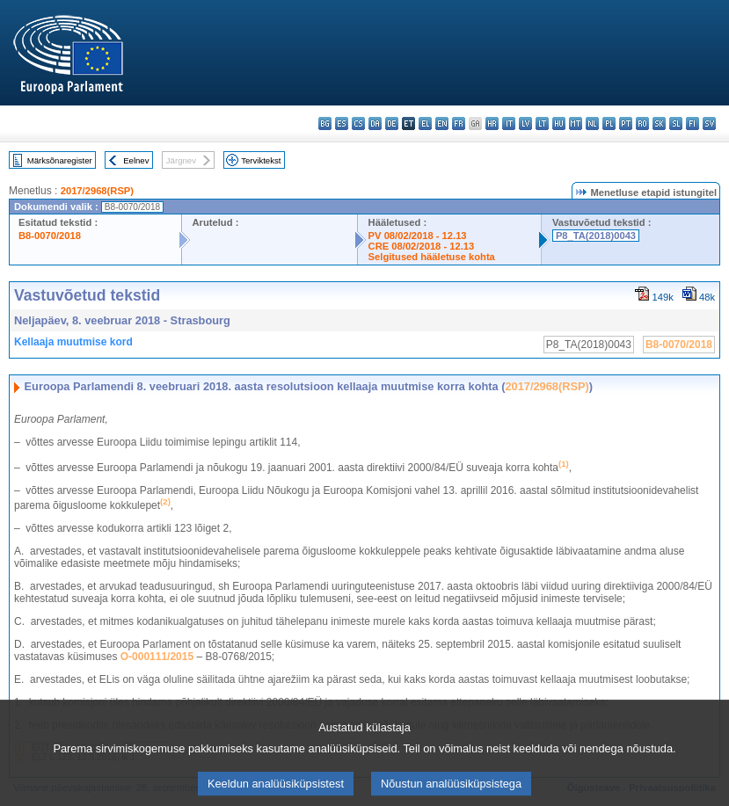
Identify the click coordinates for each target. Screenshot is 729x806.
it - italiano (508, 123)
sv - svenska (709, 123)
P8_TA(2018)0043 (596, 235)
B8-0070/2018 (49, 235)
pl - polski (609, 123)
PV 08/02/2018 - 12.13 (417, 235)
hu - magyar (558, 123)
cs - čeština (358, 123)
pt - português (625, 123)
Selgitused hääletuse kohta (431, 256)
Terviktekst (261, 160)
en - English (441, 123)
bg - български (325, 123)
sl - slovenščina (675, 123)
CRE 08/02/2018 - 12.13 (421, 246)
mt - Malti (575, 123)
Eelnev (136, 160)
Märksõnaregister (59, 160)
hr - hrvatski (492, 123)
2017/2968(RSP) (97, 190)
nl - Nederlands (592, 123)
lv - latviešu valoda (525, 123)
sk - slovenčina (659, 123)
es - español (341, 123)
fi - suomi (692, 123)
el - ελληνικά (425, 123)
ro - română (642, 123)
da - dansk (375, 123)
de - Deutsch (391, 123)
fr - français (458, 123)
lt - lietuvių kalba (542, 123)
